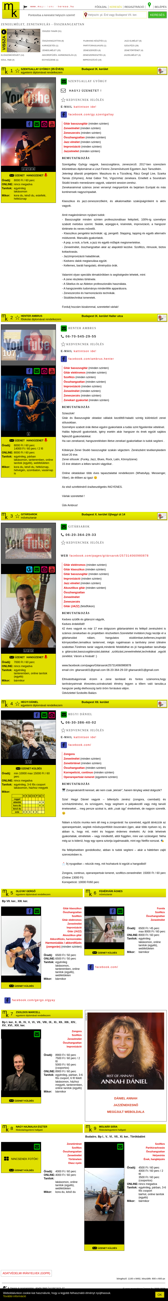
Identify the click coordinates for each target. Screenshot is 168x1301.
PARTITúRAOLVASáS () (94, 45)
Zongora (69, 754)
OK (160, 1294)
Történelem (75, 1159)
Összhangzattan (74, 137)
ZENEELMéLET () (51, 50)
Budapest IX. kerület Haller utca (102, 316)
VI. (33, 1022)
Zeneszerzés (72, 132)
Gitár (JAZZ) (72, 606)
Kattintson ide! (85, 106)
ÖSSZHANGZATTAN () (53, 41)
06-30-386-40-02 (81, 722)
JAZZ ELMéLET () (133, 41)
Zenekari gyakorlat (76, 400)
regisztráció (134, 7)
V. (29, 1022)
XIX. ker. (19, 1025)
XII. (61, 1022)
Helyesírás (159, 1155)
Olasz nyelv (75, 1163)
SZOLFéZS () (131, 45)
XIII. (66, 1022)
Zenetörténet (72, 763)
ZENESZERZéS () (92, 50)
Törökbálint (137, 1136)
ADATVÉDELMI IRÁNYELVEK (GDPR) (26, 1273)
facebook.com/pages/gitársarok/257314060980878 (109, 555)
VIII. (44, 1022)
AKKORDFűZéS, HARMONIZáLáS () (59, 55)
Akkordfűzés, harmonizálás (66, 939)
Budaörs (90, 1136)
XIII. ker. (23, 901)
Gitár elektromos (75, 372)
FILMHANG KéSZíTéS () (95, 41)
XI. (55, 1022)
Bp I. (101, 1136)
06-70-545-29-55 (81, 336)
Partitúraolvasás (155, 1147)
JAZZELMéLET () (132, 55)
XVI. (10, 1025)
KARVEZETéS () (50, 45)
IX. (50, 1022)
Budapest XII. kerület (95, 702)
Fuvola (161, 908)
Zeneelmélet (72, 128)
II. (16, 1022)
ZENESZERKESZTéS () (94, 55)
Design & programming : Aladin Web (28, 1288)
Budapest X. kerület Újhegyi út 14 (103, 514)
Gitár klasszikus (74, 569)
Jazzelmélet (71, 151)
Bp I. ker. (7, 1022)
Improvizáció (72, 146)
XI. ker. (124, 1136)
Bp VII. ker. (9, 901)
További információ (14, 1296)
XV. (4, 1025)
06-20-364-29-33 (81, 535)
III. (20, 1022)
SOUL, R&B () (8, 60)
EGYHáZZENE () (50, 60)
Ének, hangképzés (154, 1159)
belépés (161, 7)
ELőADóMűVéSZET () (12, 55)
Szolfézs (69, 377)
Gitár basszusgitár (76, 123)
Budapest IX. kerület (95, 69)
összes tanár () (52, 31)
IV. (24, 1022)
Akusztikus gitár (74, 587)
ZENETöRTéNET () (133, 50)
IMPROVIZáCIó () (92, 60)
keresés (116, 7)
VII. (39, 1022)
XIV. (73, 1022)
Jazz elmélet (72, 142)
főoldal (101, 7)
